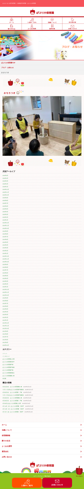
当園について (42, 430)
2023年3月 (5, 281)
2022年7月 (5, 303)
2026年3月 (5, 181)
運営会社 (42, 451)
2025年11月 (6, 192)
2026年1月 (5, 186)
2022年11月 (6, 292)
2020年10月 (6, 345)
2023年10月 (6, 261)
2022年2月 (5, 317)
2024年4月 (5, 245)
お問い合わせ (42, 457)
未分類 (4, 378)
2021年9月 (5, 331)
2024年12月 (6, 222)
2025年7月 (5, 203)
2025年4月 (5, 211)
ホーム (42, 425)
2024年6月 (5, 239)
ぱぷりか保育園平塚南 (8, 367)
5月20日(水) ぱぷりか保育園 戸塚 (12, 392)
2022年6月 (5, 306)
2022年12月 (6, 289)
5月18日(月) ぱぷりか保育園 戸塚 (12, 400)
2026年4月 (5, 178)
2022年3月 (5, 314)
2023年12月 (6, 256)
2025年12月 (6, 189)
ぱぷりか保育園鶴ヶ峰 (8, 375)
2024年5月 (5, 242)
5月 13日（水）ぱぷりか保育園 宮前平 (13, 409)
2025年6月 (5, 206)
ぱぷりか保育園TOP (8, 63)
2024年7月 (5, 236)
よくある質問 (42, 446)
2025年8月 (5, 200)
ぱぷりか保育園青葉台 (8, 373)
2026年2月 (5, 184)
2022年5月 (5, 309)
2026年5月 (5, 175)
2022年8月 (5, 300)
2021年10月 (6, 328)
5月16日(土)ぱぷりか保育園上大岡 (12, 403)
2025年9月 (5, 197)
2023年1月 (5, 286)
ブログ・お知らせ (7, 67)
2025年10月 (6, 195)
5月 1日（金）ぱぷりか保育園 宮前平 (13, 411)
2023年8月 (5, 267)
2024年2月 (5, 250)
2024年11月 (6, 225)
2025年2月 (5, 217)
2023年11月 (6, 259)
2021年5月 (5, 342)
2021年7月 (5, 336)
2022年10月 (6, 295)
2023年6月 (5, 273)
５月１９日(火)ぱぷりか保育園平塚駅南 (13, 395)
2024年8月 (5, 234)
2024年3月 (5, 247)
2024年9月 (5, 231)
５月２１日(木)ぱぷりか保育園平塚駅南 (13, 389)
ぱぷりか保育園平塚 (8, 364)
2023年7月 (5, 270)
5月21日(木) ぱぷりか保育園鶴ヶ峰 (12, 386)
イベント (5, 353)
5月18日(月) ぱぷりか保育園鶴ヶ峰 (12, 398)
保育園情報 (42, 435)
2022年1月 (5, 320)
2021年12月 (6, 323)
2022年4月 (5, 311)
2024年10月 (6, 228)
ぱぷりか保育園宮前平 (8, 361)
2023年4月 (5, 278)
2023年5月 (5, 275)
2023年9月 (5, 264)
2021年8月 (5, 334)
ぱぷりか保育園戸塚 (8, 370)
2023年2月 (5, 284)
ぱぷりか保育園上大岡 (8, 359)
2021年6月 (5, 339)
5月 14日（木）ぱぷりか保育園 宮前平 (13, 406)
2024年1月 (5, 253)
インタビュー (6, 356)
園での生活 (42, 441)
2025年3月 (5, 214)
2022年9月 (5, 298)
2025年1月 (5, 220)
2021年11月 (6, 325)
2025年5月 (5, 209)
